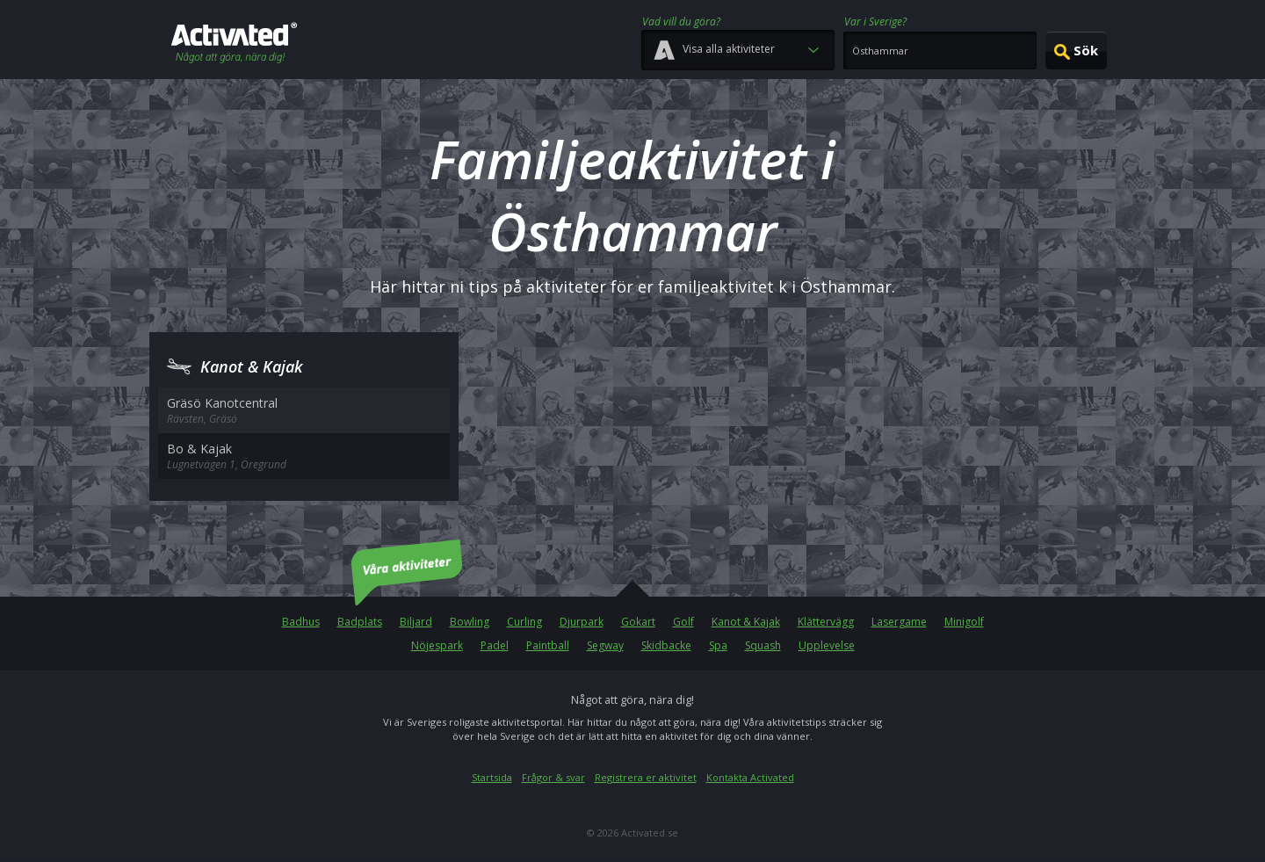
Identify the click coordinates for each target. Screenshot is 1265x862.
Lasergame (899, 621)
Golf (683, 621)
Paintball (547, 645)
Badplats (359, 621)
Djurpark (582, 621)
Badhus (301, 621)
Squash (763, 645)
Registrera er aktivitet (646, 777)
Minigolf (964, 621)
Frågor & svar (553, 777)
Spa (718, 645)
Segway (605, 645)
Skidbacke (666, 645)
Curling (524, 621)
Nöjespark (437, 645)
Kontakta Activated (750, 777)
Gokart (638, 621)
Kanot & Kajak (746, 621)
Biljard (416, 621)
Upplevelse (827, 645)
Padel (495, 645)
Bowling (469, 621)
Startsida (492, 777)
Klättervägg (826, 621)
